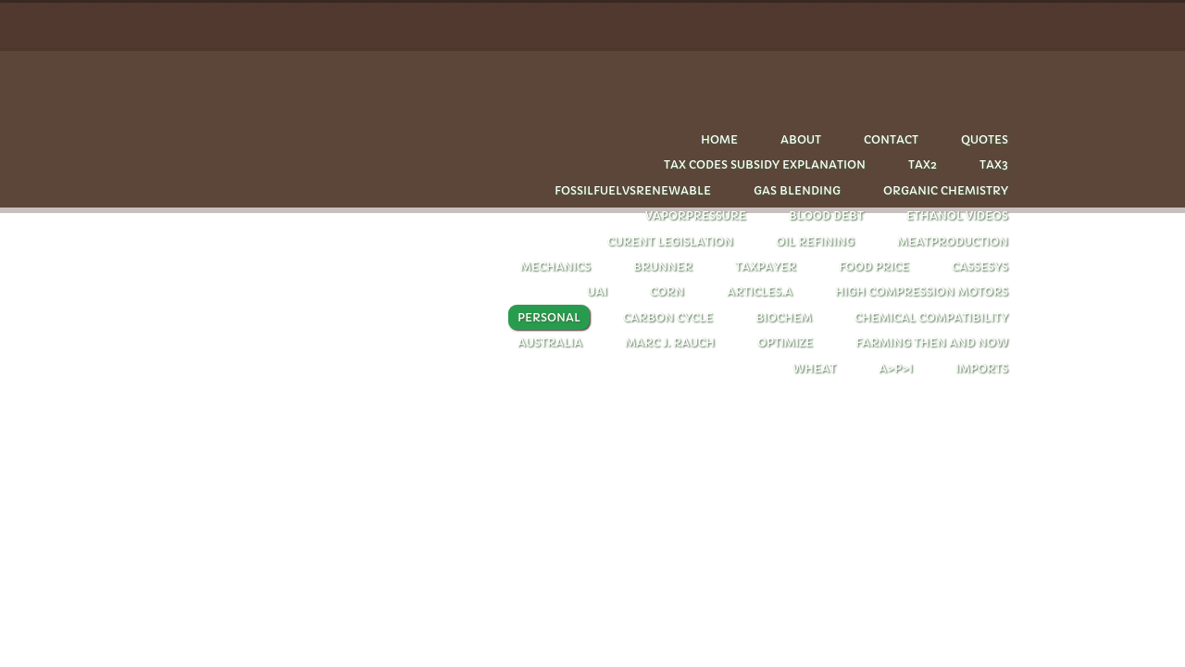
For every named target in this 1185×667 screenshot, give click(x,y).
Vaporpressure (695, 215)
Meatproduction (952, 241)
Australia (550, 342)
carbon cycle (668, 317)
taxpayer (765, 266)
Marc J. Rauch (670, 342)
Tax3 (993, 164)
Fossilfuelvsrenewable (633, 190)
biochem (783, 317)
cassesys (980, 266)
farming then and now (931, 342)
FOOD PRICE (874, 266)
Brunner (662, 266)
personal (549, 317)
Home (719, 139)
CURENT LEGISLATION (670, 241)
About (800, 139)
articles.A (759, 291)
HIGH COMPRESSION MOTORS (921, 291)
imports (981, 368)
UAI (597, 291)
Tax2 (922, 164)
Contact (891, 139)
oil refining (815, 241)
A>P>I (896, 368)
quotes (984, 139)
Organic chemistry (945, 190)
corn (667, 291)
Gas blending (797, 190)
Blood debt (826, 215)
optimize (785, 342)
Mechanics (555, 266)
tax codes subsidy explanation (765, 164)
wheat (814, 368)
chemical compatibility (931, 317)
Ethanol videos (957, 215)
